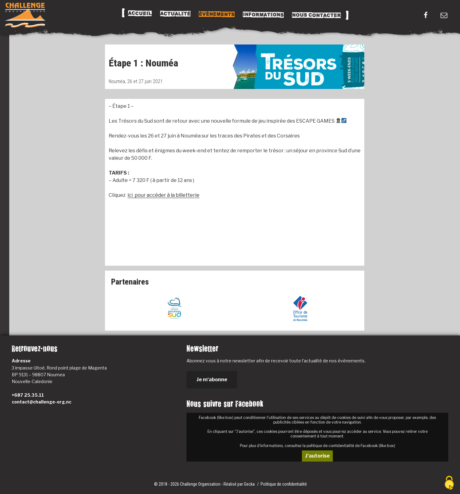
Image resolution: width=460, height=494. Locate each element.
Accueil (140, 13)
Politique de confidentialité (284, 484)
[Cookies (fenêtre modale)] (449, 483)
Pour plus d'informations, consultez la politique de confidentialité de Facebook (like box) (317, 445)
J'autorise (317, 456)
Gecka (250, 484)
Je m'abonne (211, 379)
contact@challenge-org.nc (41, 401)
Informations (263, 15)
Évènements (216, 14)
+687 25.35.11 (28, 395)
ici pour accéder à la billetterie (163, 195)
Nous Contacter (316, 15)
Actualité (175, 14)
